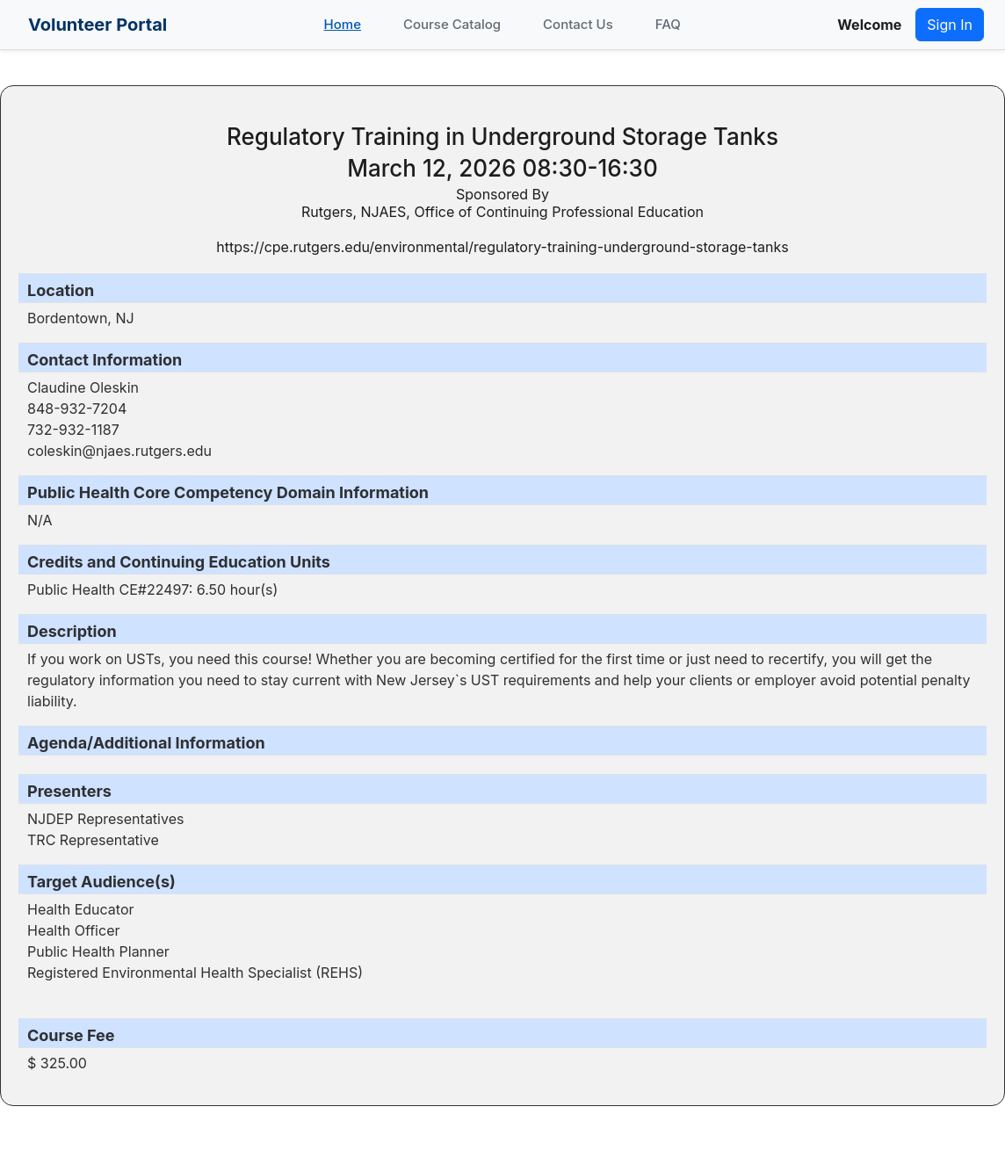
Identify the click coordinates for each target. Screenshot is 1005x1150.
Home (342, 24)
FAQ (668, 24)
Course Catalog (452, 24)
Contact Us (578, 24)
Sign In (949, 24)
